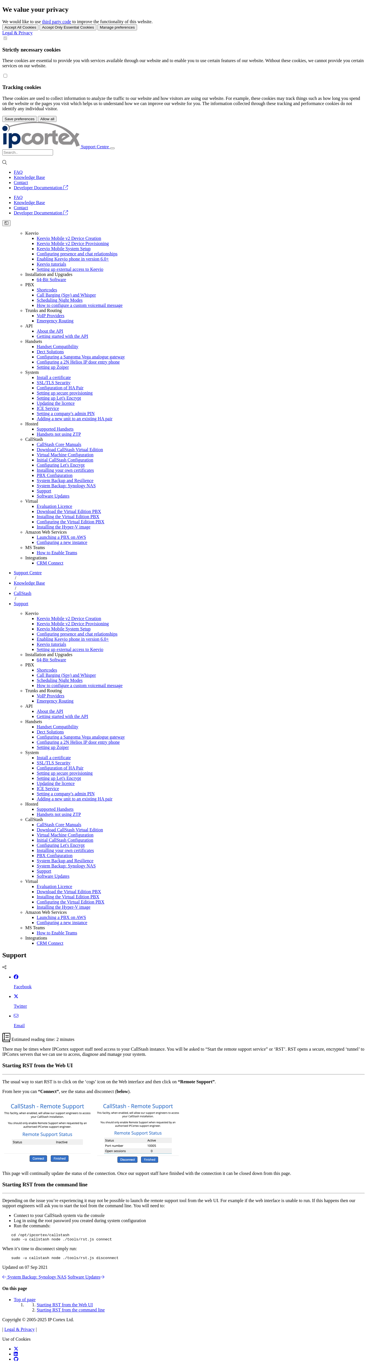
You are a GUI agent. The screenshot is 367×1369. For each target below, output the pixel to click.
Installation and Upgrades (48, 274)
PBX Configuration (55, 475)
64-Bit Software (51, 279)
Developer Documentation (41, 187)
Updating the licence (56, 403)
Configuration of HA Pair (60, 387)
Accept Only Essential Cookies (68, 27)
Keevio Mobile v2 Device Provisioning (73, 243)
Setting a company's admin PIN (66, 413)
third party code (56, 21)
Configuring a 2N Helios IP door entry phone (78, 362)
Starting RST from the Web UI (65, 1307)
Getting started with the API (62, 336)
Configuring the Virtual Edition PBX (70, 521)
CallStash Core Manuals (59, 444)
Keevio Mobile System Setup (64, 248)
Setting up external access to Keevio (70, 269)
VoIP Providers (50, 315)
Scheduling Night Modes (60, 300)
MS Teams (35, 547)
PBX (29, 284)
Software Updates (53, 496)
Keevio (31, 233)
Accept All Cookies (20, 27)
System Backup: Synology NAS (66, 485)
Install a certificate (54, 377)
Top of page (25, 1302)
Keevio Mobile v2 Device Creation (69, 238)
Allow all (47, 119)
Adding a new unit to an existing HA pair (74, 418)
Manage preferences (117, 27)
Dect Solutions (50, 351)
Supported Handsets (55, 429)
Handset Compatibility (57, 346)
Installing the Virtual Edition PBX (68, 516)
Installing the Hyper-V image (63, 526)
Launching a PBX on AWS (61, 537)
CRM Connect (50, 563)
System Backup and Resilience (65, 480)
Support (44, 490)
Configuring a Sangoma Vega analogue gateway (81, 356)
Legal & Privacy (17, 32)
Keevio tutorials (51, 264)
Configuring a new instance (62, 542)
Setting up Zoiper (53, 367)
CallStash (34, 439)
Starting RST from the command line (71, 1312)
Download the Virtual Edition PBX (69, 511)
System (32, 372)
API (29, 325)
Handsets (33, 341)
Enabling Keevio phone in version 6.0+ (73, 259)
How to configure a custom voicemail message (79, 305)
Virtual (31, 501)
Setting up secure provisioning (65, 392)
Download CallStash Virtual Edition (70, 449)
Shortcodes (47, 289)
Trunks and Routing (43, 310)
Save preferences (19, 119)
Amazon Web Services (46, 532)
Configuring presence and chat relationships (77, 253)
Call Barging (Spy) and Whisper (66, 295)
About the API (50, 331)
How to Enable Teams (57, 552)
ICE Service (48, 408)
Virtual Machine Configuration (65, 454)
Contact (21, 182)
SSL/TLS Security (54, 382)
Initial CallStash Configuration (65, 459)
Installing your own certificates (65, 470)
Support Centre (28, 572)
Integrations (36, 557)
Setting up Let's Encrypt (59, 398)
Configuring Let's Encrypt (61, 465)
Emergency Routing (55, 320)
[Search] (27, 152)
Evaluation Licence (54, 506)
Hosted (31, 423)
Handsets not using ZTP (59, 434)
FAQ (18, 172)
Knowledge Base (29, 177)
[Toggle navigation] (112, 148)
